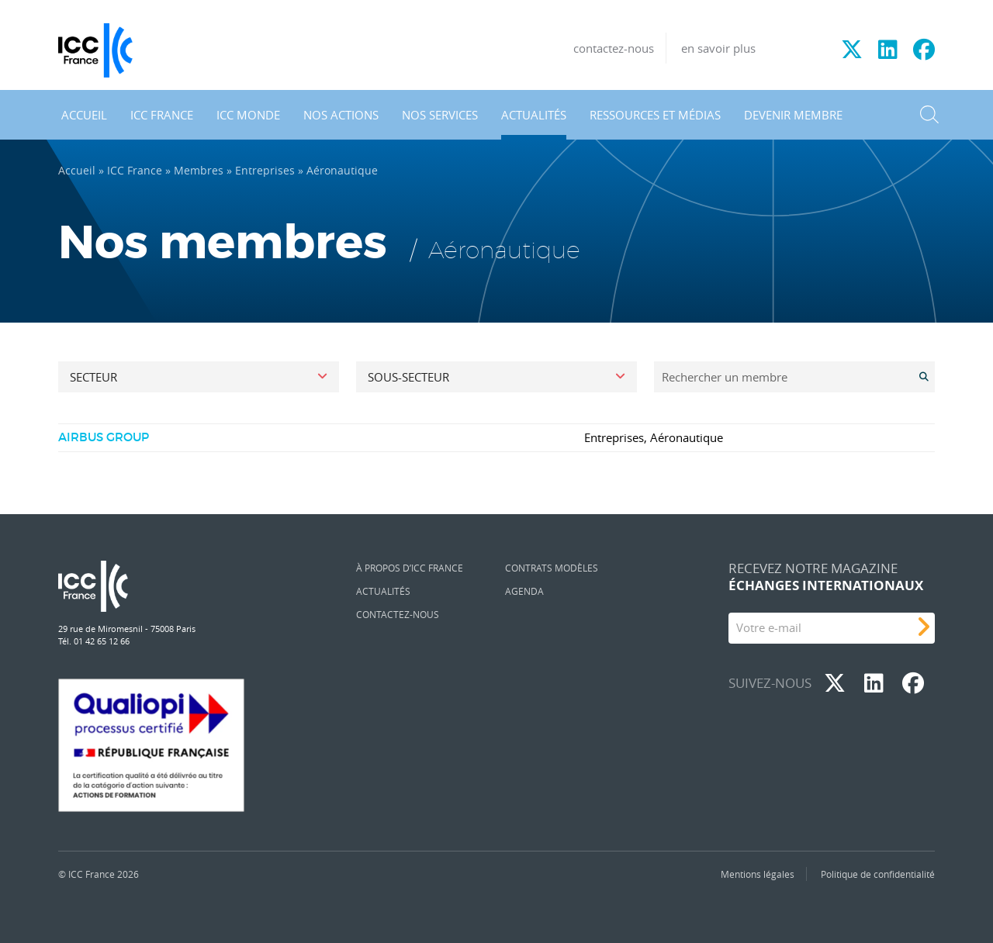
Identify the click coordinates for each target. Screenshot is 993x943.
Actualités (533, 115)
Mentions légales (757, 874)
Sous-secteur (408, 377)
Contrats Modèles (551, 567)
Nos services (440, 115)
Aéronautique (686, 437)
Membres (198, 171)
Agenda (524, 591)
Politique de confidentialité (878, 874)
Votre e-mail (768, 627)
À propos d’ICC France (409, 567)
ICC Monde (248, 115)
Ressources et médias (655, 115)
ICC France (161, 115)
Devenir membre (793, 115)
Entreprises (265, 171)
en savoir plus (718, 48)
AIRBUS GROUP (103, 437)
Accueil (84, 115)
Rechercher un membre (724, 377)
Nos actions (341, 115)
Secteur (93, 377)
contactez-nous (613, 48)
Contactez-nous (397, 614)
